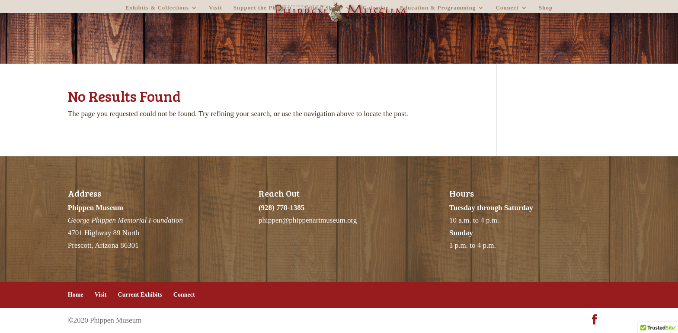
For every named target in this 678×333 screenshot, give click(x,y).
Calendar (376, 8)
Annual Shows (323, 8)
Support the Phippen (262, 8)
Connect (507, 8)
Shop (546, 8)
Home (75, 294)
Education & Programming (438, 8)
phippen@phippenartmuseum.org (308, 220)
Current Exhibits (140, 294)
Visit (215, 8)
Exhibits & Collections (157, 8)
